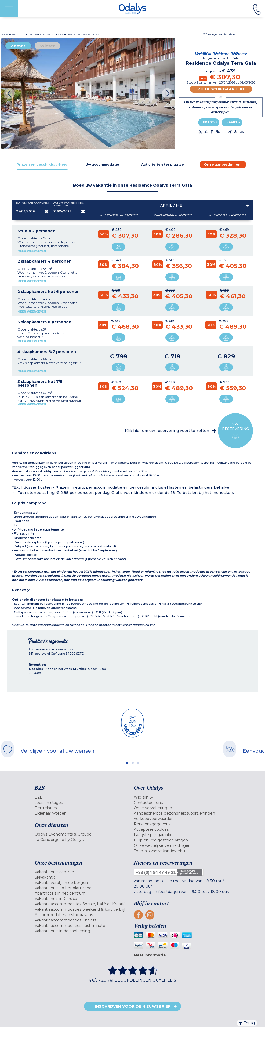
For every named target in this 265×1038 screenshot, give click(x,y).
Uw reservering (235, 431)
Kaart (232, 122)
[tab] (42, 164)
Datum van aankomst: (33, 203)
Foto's (209, 122)
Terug (247, 1023)
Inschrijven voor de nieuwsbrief (132, 1006)
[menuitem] (83, 797)
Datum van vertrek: (68, 203)
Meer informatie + (151, 955)
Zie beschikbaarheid (221, 89)
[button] (220, 34)
